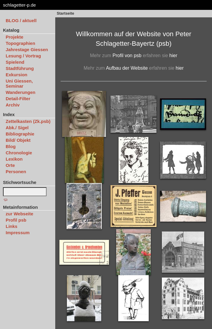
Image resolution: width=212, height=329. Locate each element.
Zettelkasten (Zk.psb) (28, 121)
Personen (16, 171)
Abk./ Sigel (17, 127)
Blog (11, 146)
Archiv (13, 104)
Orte (10, 165)
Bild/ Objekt (18, 140)
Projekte (14, 36)
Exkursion (16, 74)
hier (173, 55)
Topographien (20, 43)
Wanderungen (20, 92)
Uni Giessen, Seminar (19, 83)
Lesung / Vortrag (23, 55)
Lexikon (14, 159)
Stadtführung (20, 68)
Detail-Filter (18, 98)
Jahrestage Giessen (27, 49)
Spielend (15, 62)
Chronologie (19, 152)
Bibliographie (20, 133)
